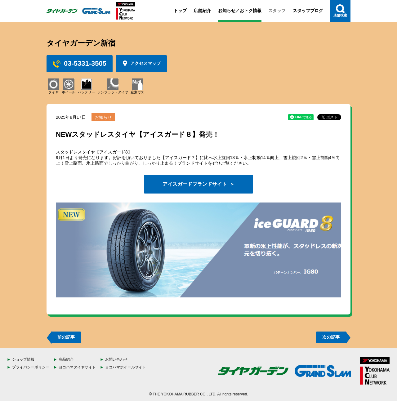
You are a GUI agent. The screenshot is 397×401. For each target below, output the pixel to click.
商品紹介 (66, 359)
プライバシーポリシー (30, 367)
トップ (180, 10)
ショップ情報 (23, 359)
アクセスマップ (141, 63)
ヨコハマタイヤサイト (77, 367)
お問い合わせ (116, 359)
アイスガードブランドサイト (195, 184)
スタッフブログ (308, 10)
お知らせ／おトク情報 (239, 10)
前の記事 (66, 337)
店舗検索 (340, 10)
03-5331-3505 (79, 64)
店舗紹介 (202, 10)
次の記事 (331, 337)
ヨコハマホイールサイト (125, 367)
